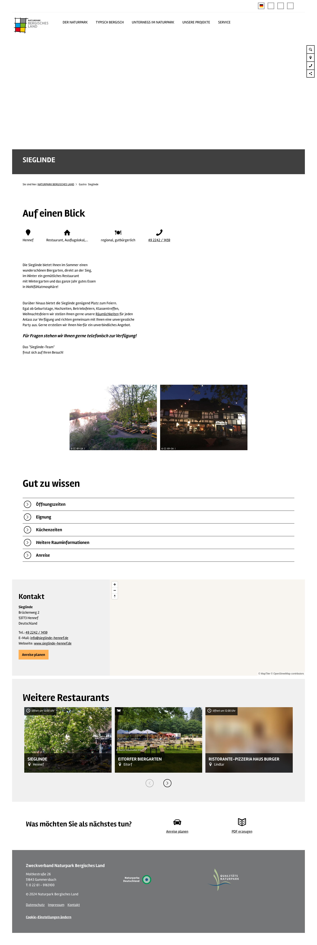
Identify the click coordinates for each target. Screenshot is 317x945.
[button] (271, 6)
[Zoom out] (115, 590)
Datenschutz (35, 905)
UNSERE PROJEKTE (196, 22)
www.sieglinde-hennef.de (53, 643)
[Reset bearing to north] (115, 596)
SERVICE (224, 22)
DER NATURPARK (75, 22)
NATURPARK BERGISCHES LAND (56, 184)
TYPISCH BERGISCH (110, 22)
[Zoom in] (115, 584)
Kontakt (74, 905)
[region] (207, 627)
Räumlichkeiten (107, 314)
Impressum (56, 905)
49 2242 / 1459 (159, 240)
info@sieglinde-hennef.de (49, 638)
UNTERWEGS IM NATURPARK (153, 22)
